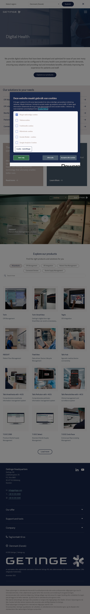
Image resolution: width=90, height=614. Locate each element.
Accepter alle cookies (68, 157)
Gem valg (21, 157)
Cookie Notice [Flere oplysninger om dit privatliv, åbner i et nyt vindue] (43, 109)
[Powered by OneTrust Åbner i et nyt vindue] (70, 164)
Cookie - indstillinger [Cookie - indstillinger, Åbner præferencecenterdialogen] (23, 149)
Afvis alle (50, 157)
